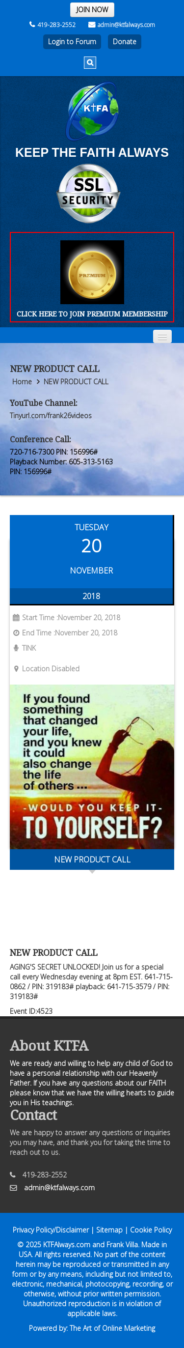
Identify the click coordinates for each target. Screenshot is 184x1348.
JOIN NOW (92, 9)
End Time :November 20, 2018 (63, 632)
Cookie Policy (151, 1229)
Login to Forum (72, 41)
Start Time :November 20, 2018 (65, 617)
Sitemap (109, 1229)
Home (22, 381)
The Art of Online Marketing (112, 1328)
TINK (23, 648)
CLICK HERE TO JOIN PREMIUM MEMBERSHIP (92, 313)
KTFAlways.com (66, 1244)
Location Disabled (44, 668)
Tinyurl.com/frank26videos (51, 415)
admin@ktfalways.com (121, 25)
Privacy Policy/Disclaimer (51, 1229)
